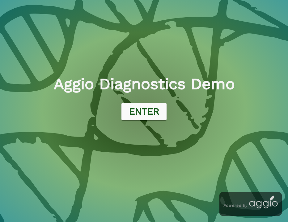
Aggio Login (13, 3)
